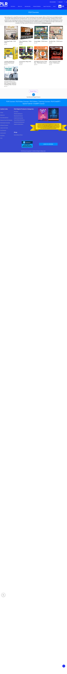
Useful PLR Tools (4, 127)
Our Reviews (3, 130)
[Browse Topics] (33, 91)
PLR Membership (4, 117)
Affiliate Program (4, 125)
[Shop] (33, 94)
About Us (2, 115)
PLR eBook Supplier (46, 23)
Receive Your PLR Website (6, 120)
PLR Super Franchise (5, 122)
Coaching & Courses (18, 117)
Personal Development (19, 122)
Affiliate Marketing (18, 113)
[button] (60, 6)
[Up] (63, 666)
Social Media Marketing (19, 120)
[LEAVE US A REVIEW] (48, 144)
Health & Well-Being (18, 124)
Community (3, 133)
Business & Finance (18, 115)
